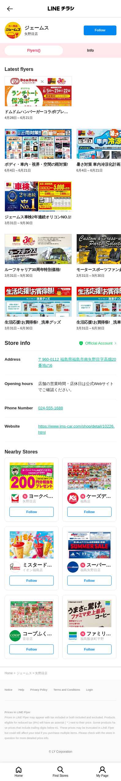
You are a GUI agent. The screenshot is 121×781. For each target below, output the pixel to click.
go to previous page (10, 8)
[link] (13, 30)
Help (21, 690)
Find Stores (60, 775)
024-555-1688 (50, 408)
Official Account (98, 343)
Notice (9, 690)
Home (19, 775)
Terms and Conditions (66, 690)
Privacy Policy (38, 690)
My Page (102, 775)
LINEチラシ (61, 8)
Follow (99, 31)
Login (89, 690)
